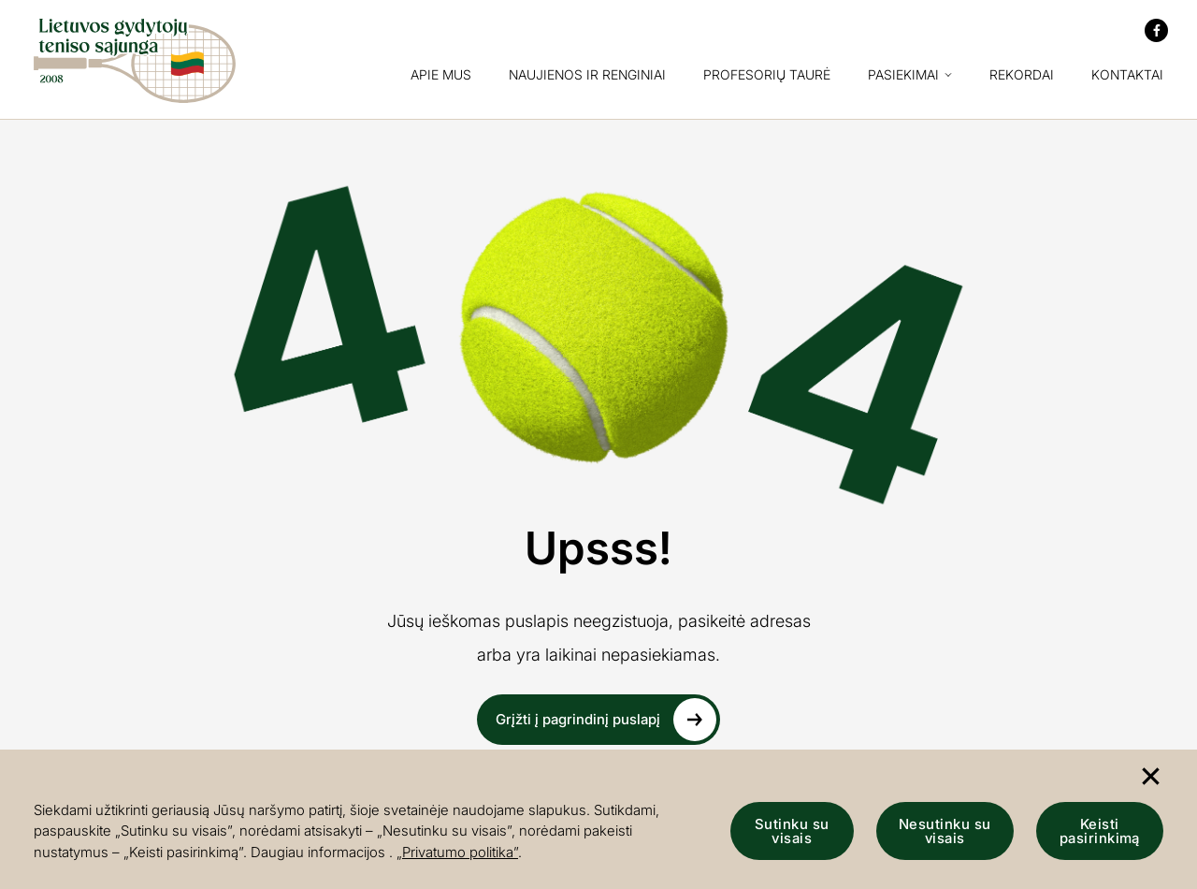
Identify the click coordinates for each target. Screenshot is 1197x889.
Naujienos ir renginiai (587, 75)
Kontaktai (1127, 75)
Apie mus (441, 75)
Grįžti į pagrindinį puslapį (606, 719)
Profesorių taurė (766, 75)
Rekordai (1021, 75)
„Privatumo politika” (457, 852)
